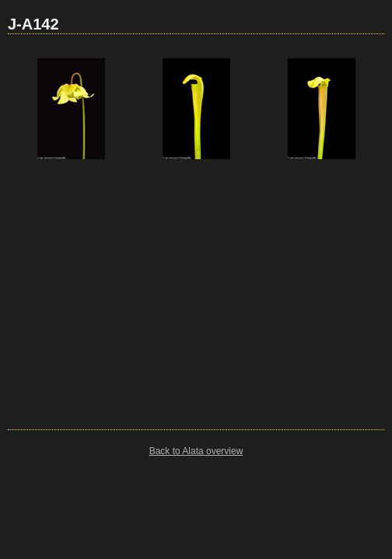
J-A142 (33, 24)
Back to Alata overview (196, 451)
